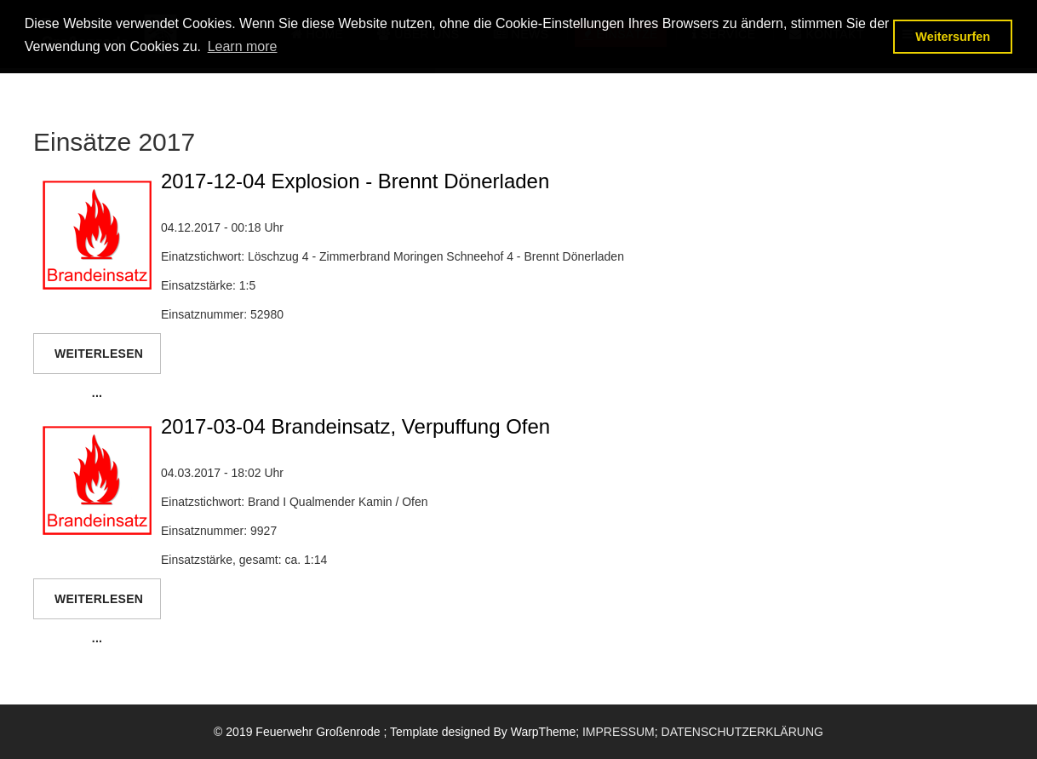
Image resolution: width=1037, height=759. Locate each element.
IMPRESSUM (618, 732)
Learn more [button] (243, 46)
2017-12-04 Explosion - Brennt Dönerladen (355, 181)
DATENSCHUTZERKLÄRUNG (742, 732)
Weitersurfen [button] (952, 36)
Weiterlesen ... (98, 360)
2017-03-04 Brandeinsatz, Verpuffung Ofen (355, 426)
